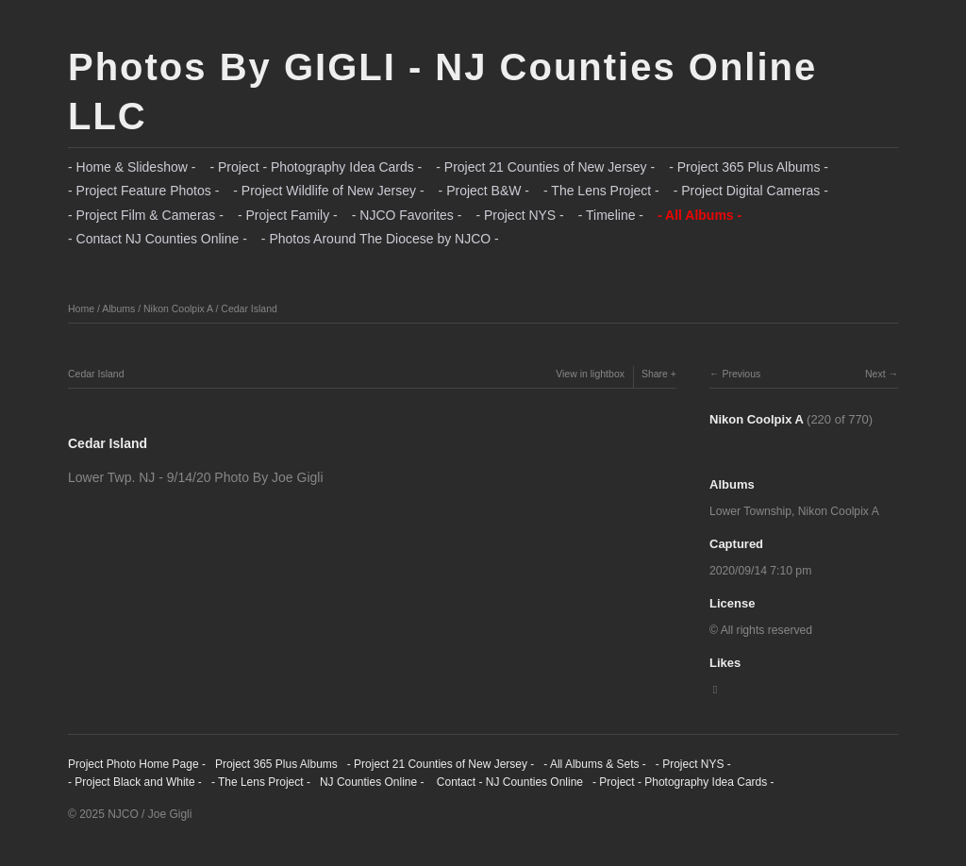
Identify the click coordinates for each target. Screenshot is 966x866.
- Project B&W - (484, 190)
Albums (118, 308)
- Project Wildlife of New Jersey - (328, 190)
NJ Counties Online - (372, 782)
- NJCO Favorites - (407, 215)
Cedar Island (249, 308)
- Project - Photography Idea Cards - (315, 167)
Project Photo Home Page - (137, 764)
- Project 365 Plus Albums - (748, 167)
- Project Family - (288, 215)
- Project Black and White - (135, 782)
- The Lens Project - (601, 190)
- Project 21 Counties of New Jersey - (545, 167)
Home (81, 308)
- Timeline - (610, 215)
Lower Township (750, 511)
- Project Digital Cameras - (751, 190)
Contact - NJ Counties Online (508, 782)
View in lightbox (590, 373)
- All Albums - (699, 215)
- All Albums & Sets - (594, 764)
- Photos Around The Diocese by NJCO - (380, 238)
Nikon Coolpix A (178, 308)
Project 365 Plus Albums (276, 764)
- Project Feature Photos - (143, 190)
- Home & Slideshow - (131, 167)
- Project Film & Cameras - (146, 215)
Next (875, 373)
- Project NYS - (519, 215)
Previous (741, 373)
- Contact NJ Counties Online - (157, 238)
